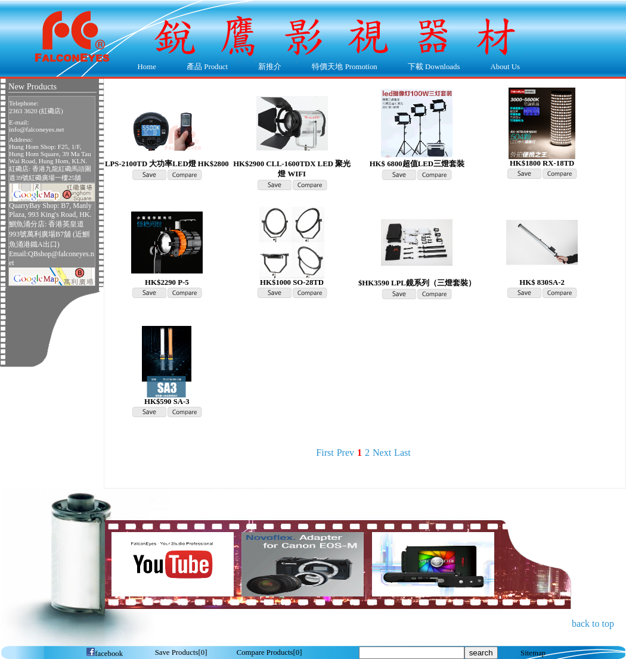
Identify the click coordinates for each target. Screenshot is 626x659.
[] (181, 652)
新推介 (269, 67)
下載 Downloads (430, 67)
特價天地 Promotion (342, 67)
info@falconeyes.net (36, 129)
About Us (502, 67)
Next (382, 452)
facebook (104, 653)
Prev (345, 452)
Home (147, 67)
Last (402, 452)
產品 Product (204, 67)
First (324, 452)
